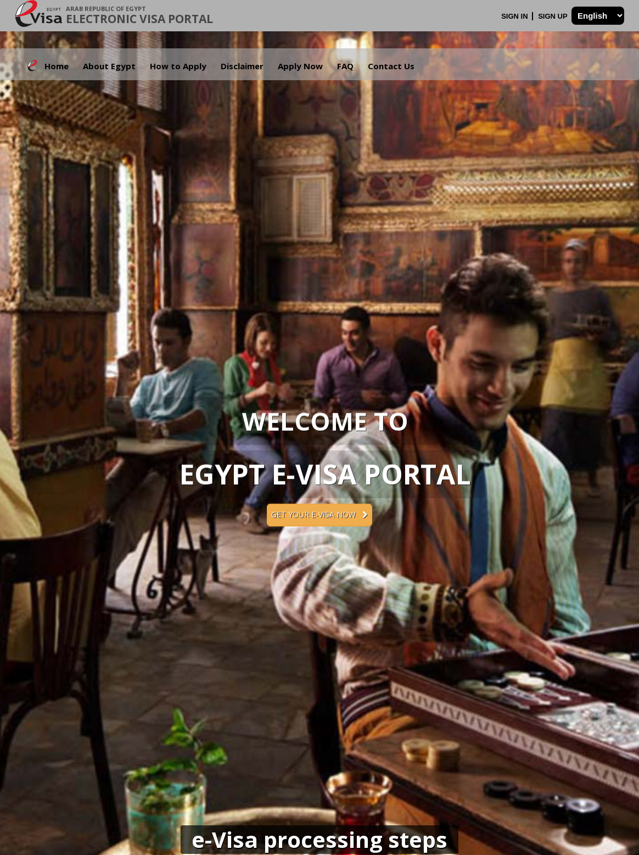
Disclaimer (242, 65)
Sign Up (553, 16)
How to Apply (178, 65)
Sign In (515, 16)
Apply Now (300, 65)
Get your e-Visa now (319, 514)
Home (56, 65)
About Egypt (109, 65)
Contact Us (391, 65)
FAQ (345, 65)
